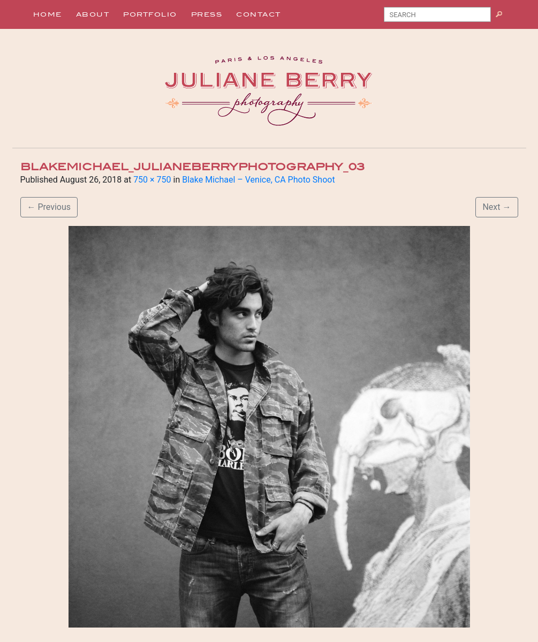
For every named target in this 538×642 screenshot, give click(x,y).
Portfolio (150, 14)
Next (496, 207)
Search (502, 16)
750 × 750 (152, 180)
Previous (49, 207)
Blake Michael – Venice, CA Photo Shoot (258, 180)
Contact (258, 14)
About (93, 14)
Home (47, 14)
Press (207, 14)
